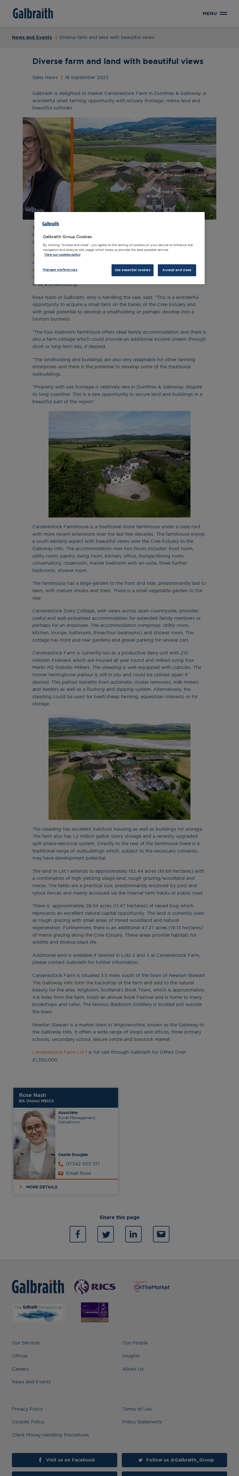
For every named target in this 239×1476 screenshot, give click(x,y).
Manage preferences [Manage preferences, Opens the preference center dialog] (60, 269)
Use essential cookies (132, 270)
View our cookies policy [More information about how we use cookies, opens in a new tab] (62, 254)
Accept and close (176, 270)
